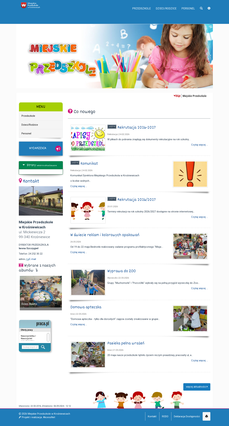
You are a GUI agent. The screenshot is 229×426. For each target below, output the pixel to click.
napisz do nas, (28, 3)
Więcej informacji (164, 421)
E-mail (31, 259)
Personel (186, 15)
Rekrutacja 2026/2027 (137, 200)
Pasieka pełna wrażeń (126, 343)
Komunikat (89, 164)
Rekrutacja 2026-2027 (137, 128)
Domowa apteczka (86, 307)
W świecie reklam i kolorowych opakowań (105, 235)
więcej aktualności (197, 387)
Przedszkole (132, 15)
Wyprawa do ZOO (122, 271)
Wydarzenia (37, 148)
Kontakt (31, 181)
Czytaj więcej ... (199, 145)
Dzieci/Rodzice (160, 15)
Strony (31, 165)
